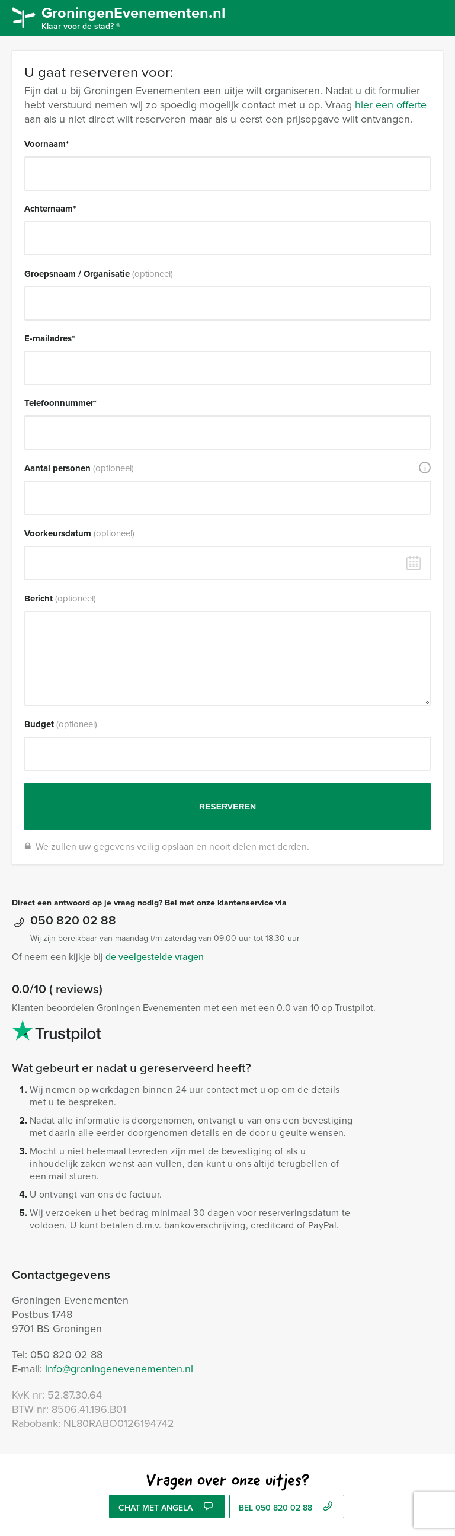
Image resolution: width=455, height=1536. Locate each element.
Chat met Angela (166, 1507)
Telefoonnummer (60, 402)
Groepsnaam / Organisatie (98, 273)
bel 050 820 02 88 (287, 1507)
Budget (60, 724)
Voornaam (46, 144)
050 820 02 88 (73, 920)
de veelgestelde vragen (154, 956)
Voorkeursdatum (79, 533)
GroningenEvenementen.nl (139, 17)
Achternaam (50, 208)
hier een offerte (391, 104)
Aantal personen (79, 468)
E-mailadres (49, 338)
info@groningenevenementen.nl (119, 1368)
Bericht (60, 598)
